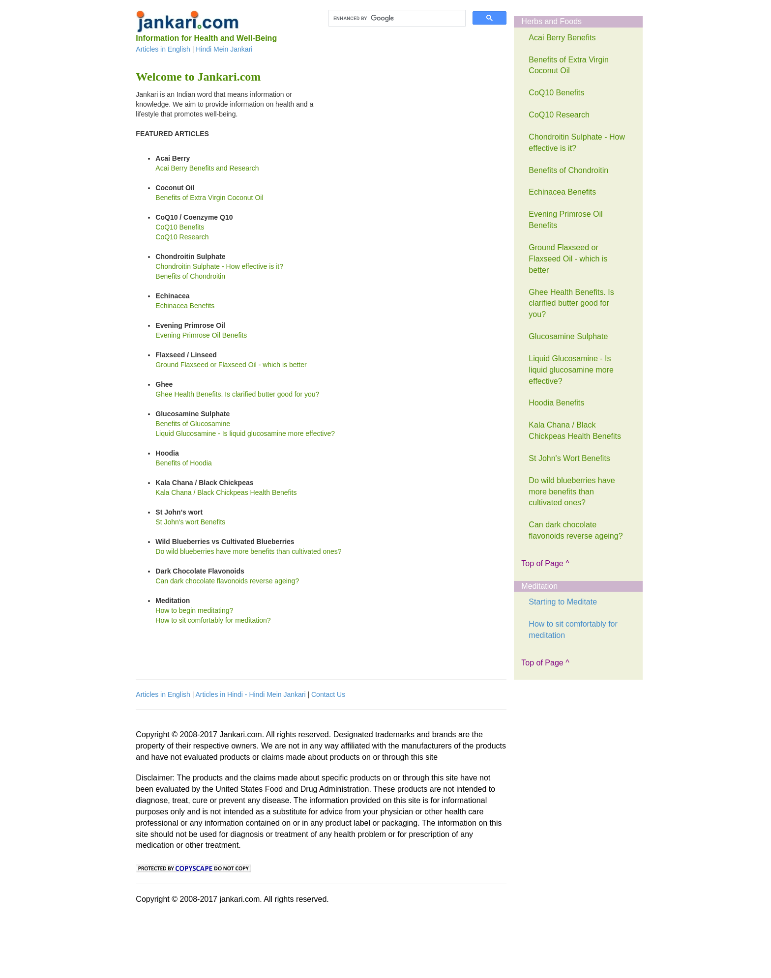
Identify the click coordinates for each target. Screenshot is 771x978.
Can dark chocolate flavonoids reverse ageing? (227, 581)
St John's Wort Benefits (569, 458)
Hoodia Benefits (556, 403)
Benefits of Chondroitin (190, 276)
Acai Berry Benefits (562, 37)
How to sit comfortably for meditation (573, 629)
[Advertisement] (402, 150)
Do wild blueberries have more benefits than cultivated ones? (248, 551)
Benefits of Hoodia (183, 463)
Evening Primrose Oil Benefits (201, 335)
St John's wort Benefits (190, 522)
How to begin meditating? (194, 610)
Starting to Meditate (563, 602)
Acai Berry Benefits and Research (207, 168)
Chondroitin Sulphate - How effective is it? (219, 266)
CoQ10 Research (181, 237)
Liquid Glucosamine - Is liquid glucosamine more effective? (245, 433)
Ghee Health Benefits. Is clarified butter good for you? (237, 394)
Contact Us (328, 694)
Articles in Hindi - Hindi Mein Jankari (250, 694)
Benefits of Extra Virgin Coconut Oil (209, 197)
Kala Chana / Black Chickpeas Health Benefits (226, 492)
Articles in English (163, 49)
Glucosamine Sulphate (568, 336)
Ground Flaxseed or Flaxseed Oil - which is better (230, 365)
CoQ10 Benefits (179, 227)
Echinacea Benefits (184, 306)
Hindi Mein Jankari (224, 49)
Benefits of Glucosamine (192, 424)
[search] (396, 18)
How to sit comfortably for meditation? (212, 620)
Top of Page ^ (545, 563)
